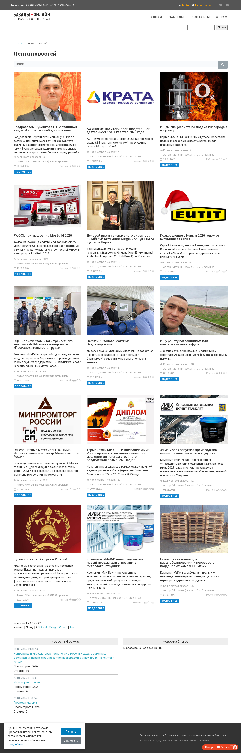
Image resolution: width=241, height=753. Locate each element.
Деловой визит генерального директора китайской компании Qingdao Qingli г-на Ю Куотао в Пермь (120, 238)
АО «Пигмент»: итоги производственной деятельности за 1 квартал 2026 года (119, 130)
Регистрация (203, 5)
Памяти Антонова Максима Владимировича (108, 342)
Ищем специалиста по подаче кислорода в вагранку (193, 129)
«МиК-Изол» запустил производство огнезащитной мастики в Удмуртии (188, 451)
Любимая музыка (25, 702)
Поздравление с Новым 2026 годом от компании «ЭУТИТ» (190, 237)
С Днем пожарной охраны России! (40, 559)
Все (72, 627)
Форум (222, 17)
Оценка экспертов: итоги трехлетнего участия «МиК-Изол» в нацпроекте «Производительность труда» (43, 344)
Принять (70, 731)
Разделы (177, 17)
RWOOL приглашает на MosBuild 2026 (43, 235)
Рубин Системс (199, 740)
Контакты (201, 17)
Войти (186, 5)
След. (53, 627)
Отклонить (71, 740)
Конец (63, 627)
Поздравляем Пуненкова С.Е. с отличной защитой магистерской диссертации (45, 129)
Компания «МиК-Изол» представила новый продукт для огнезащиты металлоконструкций (115, 562)
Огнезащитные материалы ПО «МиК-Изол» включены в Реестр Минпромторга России (46, 453)
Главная (154, 17)
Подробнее (23, 172)
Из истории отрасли (27, 682)
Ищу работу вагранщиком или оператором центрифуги (184, 342)
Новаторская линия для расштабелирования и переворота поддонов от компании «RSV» (187, 562)
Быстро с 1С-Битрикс (217, 747)
